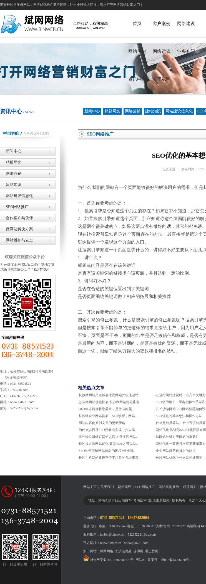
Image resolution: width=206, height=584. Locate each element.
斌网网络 (106, 551)
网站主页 (90, 487)
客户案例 (161, 23)
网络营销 (132, 111)
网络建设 (186, 23)
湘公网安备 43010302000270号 (108, 560)
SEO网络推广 (14, 207)
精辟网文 (112, 111)
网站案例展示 (169, 487)
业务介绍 (186, 51)
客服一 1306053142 (112, 526)
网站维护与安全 (16, 240)
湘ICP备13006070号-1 (176, 560)
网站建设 (124, 487)
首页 (137, 23)
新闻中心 (92, 111)
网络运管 (161, 51)
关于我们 (107, 487)
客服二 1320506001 (141, 526)
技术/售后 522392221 (170, 526)
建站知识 (153, 111)
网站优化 (137, 51)
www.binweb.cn (111, 543)
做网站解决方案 (16, 229)
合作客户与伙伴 (16, 218)
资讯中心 (137, 79)
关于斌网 (161, 79)
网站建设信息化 (179, 111)
